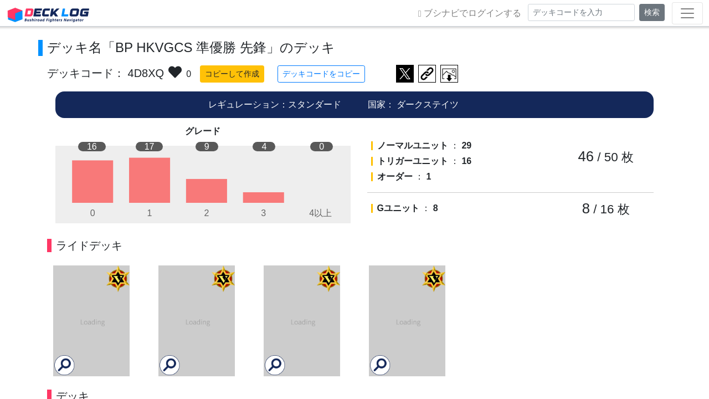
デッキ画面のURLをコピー (427, 74)
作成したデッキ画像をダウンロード (449, 74)
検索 (652, 12)
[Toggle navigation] (687, 13)
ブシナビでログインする (469, 13)
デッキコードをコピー (321, 73)
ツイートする (405, 74)
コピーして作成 (232, 73)
